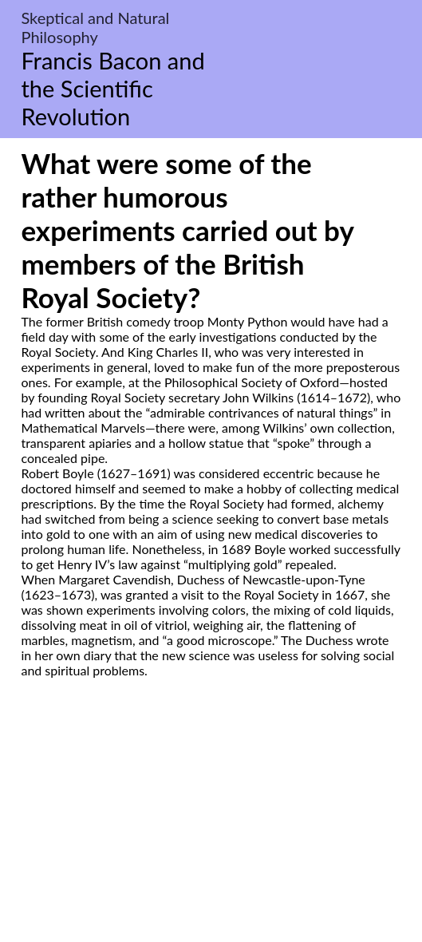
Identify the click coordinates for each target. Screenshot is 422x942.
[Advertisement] (211, 828)
